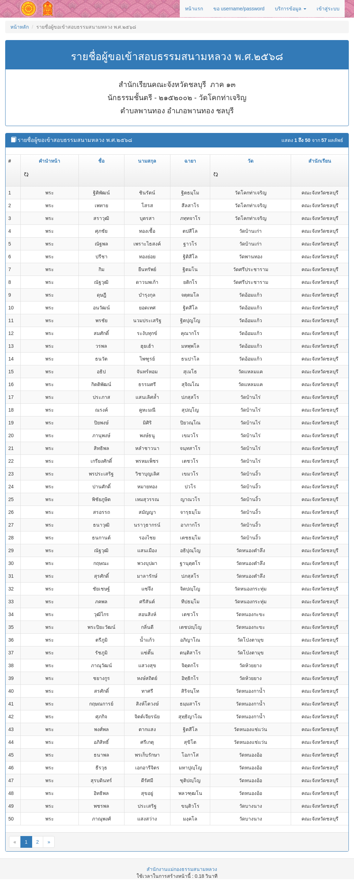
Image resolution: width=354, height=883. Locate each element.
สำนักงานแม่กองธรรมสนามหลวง (182, 869)
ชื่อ (101, 161)
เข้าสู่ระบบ (328, 8)
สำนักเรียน (319, 161)
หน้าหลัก (19, 27)
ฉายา (190, 161)
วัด (250, 161)
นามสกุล (147, 161)
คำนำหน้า (49, 161)
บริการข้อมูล (290, 8)
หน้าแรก (194, 8)
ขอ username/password (238, 8)
